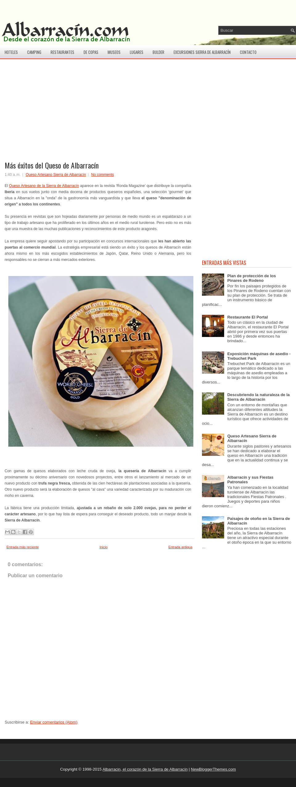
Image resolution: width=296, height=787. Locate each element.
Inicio (104, 547)
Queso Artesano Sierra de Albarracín (56, 174)
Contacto (248, 52)
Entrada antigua (180, 547)
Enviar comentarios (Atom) (53, 722)
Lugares (136, 52)
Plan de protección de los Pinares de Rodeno (251, 278)
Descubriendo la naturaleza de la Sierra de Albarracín (258, 397)
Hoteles (11, 52)
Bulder (158, 52)
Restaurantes (62, 52)
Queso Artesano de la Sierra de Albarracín (44, 186)
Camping (34, 52)
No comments (102, 174)
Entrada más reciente (22, 547)
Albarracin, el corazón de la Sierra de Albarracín (144, 769)
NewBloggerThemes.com (213, 769)
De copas (91, 52)
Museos (114, 52)
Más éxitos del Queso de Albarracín (52, 165)
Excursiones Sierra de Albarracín (202, 52)
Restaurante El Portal (247, 317)
